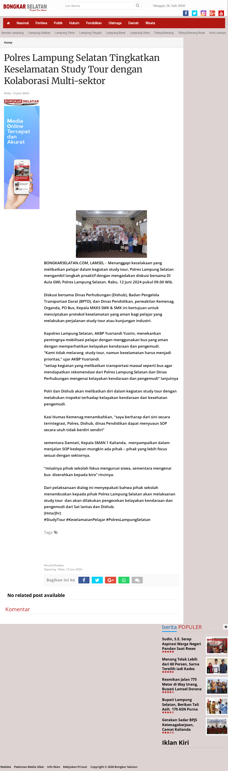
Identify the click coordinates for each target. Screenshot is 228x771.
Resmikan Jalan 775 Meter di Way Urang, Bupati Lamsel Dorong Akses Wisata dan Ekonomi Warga (182, 689)
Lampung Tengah (90, 32)
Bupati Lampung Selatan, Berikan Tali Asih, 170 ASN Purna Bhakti (180, 707)
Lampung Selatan (39, 32)
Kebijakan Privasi (75, 767)
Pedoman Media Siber (29, 767)
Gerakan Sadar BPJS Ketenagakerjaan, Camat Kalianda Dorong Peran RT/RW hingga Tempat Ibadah (182, 729)
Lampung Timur (65, 32)
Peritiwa (41, 23)
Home (8, 42)
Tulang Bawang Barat (191, 32)
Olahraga (115, 23)
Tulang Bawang (164, 32)
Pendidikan (94, 23)
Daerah (133, 23)
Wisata (150, 23)
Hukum (74, 23)
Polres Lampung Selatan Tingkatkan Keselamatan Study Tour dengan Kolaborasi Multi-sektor (82, 69)
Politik (58, 23)
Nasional (23, 23)
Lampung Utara (140, 32)
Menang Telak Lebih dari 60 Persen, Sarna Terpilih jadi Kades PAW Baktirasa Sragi (180, 666)
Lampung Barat (115, 32)
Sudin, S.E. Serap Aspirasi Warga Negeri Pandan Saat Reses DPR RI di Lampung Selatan (181, 649)
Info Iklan (53, 767)
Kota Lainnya (217, 32)
